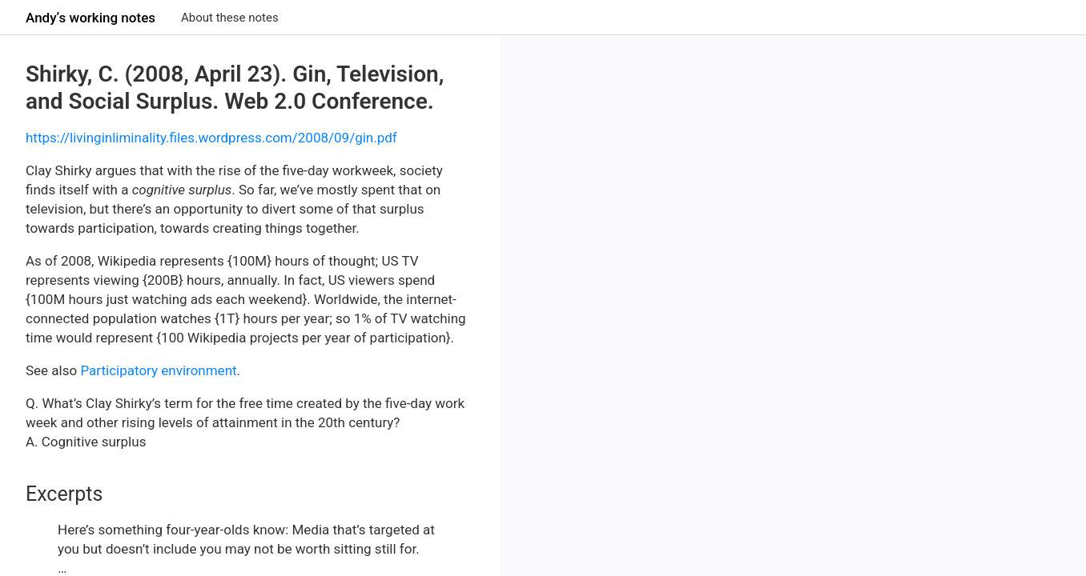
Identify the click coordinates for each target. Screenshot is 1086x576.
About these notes (230, 17)
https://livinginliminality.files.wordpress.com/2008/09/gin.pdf (211, 138)
